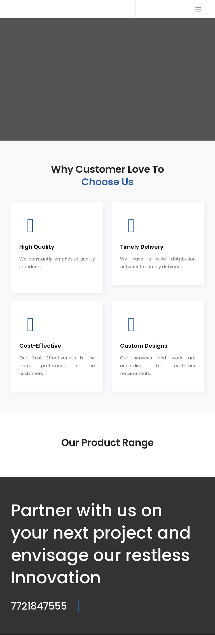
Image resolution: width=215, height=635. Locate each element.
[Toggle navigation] (198, 9)
